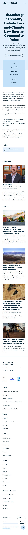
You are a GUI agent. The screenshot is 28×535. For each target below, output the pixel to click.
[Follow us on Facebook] (5, 370)
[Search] (10, 522)
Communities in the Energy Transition (11, 150)
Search (22, 522)
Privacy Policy (6, 527)
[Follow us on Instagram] (12, 370)
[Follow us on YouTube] (7, 370)
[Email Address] (9, 517)
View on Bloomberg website (14, 56)
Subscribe (21, 517)
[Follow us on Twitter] (3, 370)
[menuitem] (14, 391)
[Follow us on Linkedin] (10, 370)
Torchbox (8, 529)
